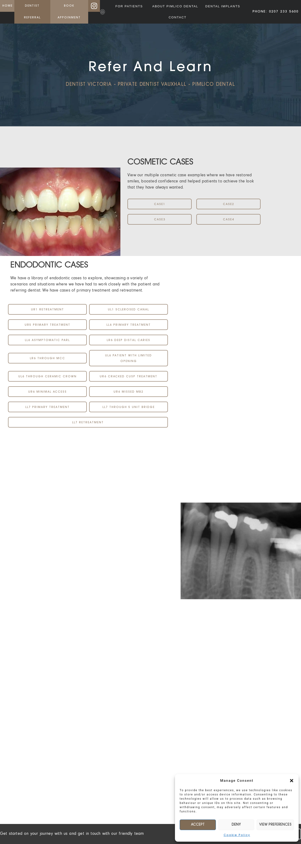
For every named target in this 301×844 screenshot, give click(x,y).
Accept (198, 825)
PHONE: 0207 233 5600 (276, 11)
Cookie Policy (237, 835)
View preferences (275, 825)
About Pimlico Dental (175, 6)
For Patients (130, 6)
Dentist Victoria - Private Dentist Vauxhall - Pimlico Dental (150, 84)
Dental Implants (222, 6)
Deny (236, 825)
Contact (177, 17)
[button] (291, 780)
